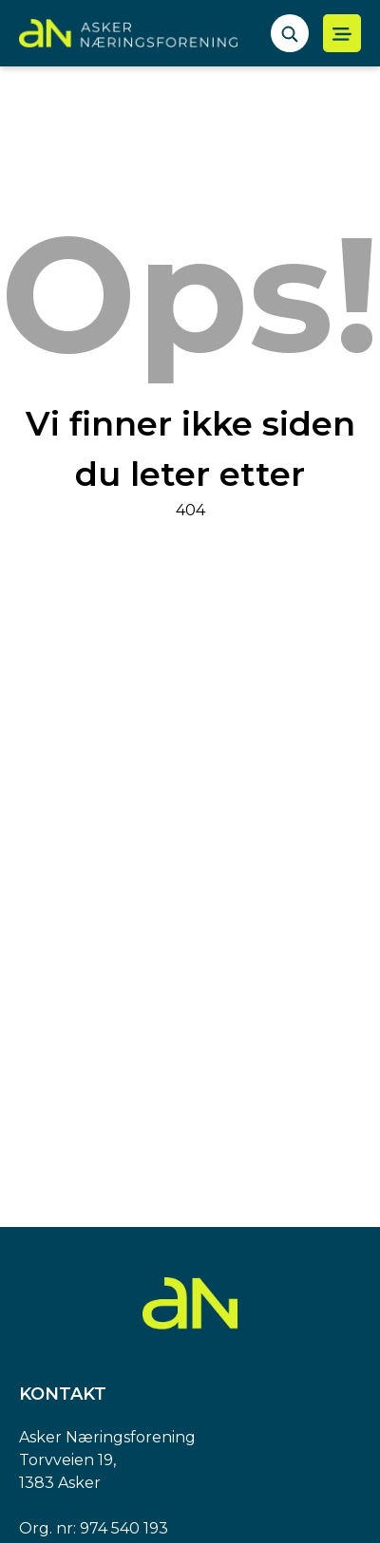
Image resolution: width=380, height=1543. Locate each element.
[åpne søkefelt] (290, 33)
